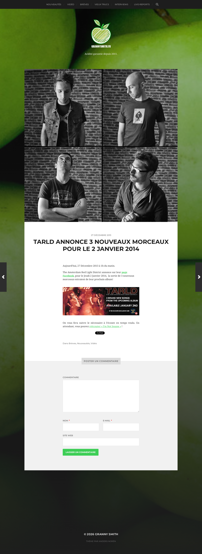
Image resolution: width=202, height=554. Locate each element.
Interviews (121, 4)
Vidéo (70, 4)
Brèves (84, 4)
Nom (66, 420)
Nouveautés (53, 4)
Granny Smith (106, 534)
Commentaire (71, 377)
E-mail (107, 420)
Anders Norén (107, 541)
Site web (68, 435)
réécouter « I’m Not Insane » (105, 326)
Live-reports (142, 4)
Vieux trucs (102, 4)
